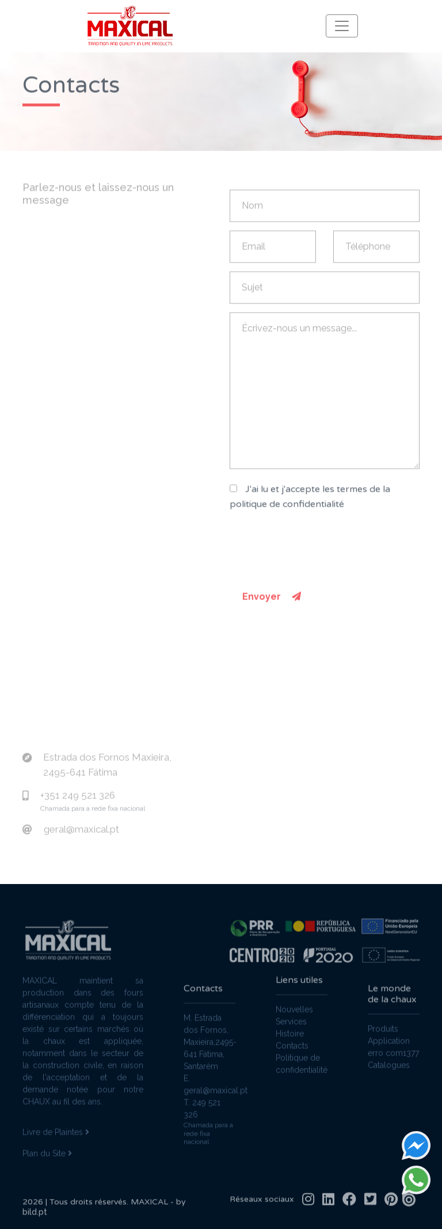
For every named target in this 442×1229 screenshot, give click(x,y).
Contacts (292, 1040)
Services (291, 1016)
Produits (383, 1034)
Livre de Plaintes (55, 1126)
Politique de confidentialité (301, 1058)
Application (389, 1046)
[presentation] (317, 553)
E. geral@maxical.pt (209, 1090)
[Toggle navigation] (342, 25)
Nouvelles (294, 1003)
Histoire (290, 1028)
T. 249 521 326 (202, 1114)
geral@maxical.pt (81, 823)
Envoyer (271, 602)
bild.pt (34, 1217)
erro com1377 (393, 1058)
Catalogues (389, 1070)
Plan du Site (47, 1147)
